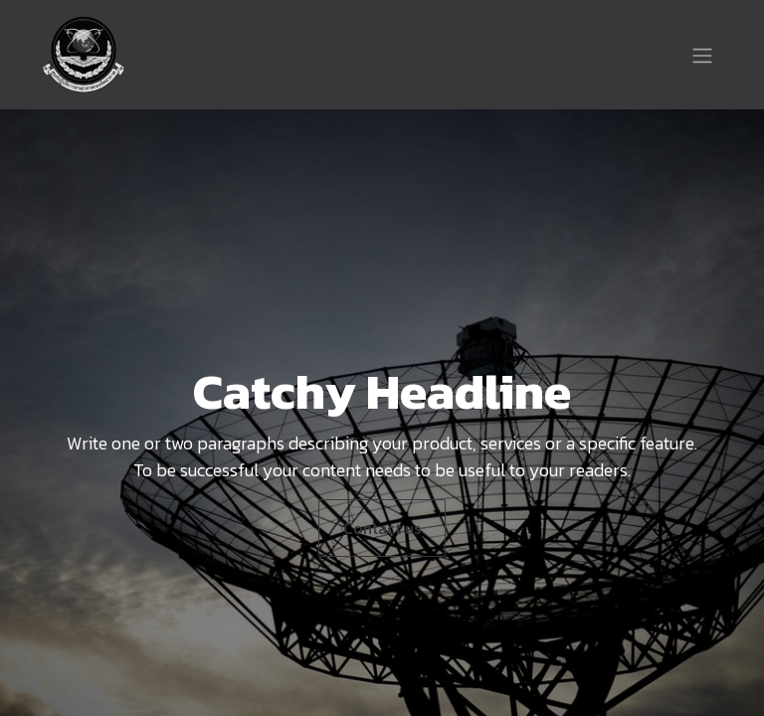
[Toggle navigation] (702, 55)
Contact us (382, 528)
